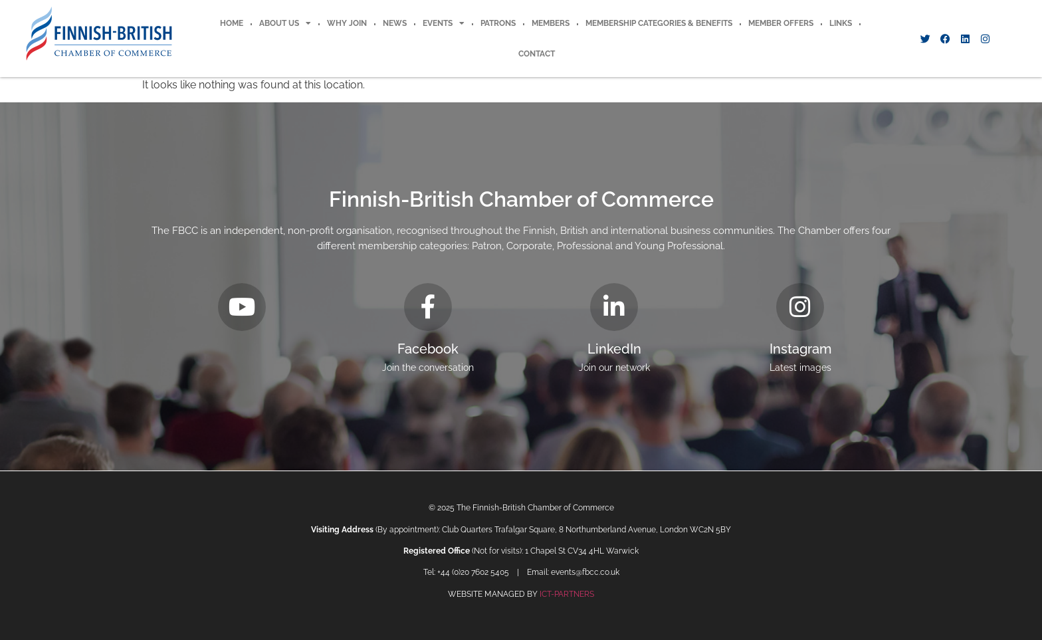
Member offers (780, 23)
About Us (285, 23)
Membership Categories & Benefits (658, 23)
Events (444, 23)
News (395, 23)
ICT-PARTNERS (567, 594)
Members (551, 23)
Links (840, 23)
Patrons (498, 23)
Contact (536, 53)
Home (231, 23)
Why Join (347, 23)
